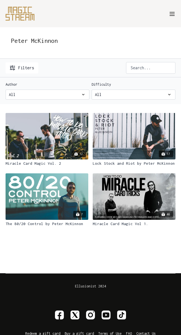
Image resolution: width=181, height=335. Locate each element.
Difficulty (101, 84)
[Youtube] (106, 315)
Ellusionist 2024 (90, 286)
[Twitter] (75, 315)
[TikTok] (121, 315)
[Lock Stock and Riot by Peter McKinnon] (134, 163)
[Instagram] (90, 315)
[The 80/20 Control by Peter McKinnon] (47, 224)
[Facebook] (59, 315)
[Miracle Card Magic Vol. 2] (47, 163)
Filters (22, 67)
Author (11, 84)
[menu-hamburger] (172, 13)
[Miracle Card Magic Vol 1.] (134, 224)
